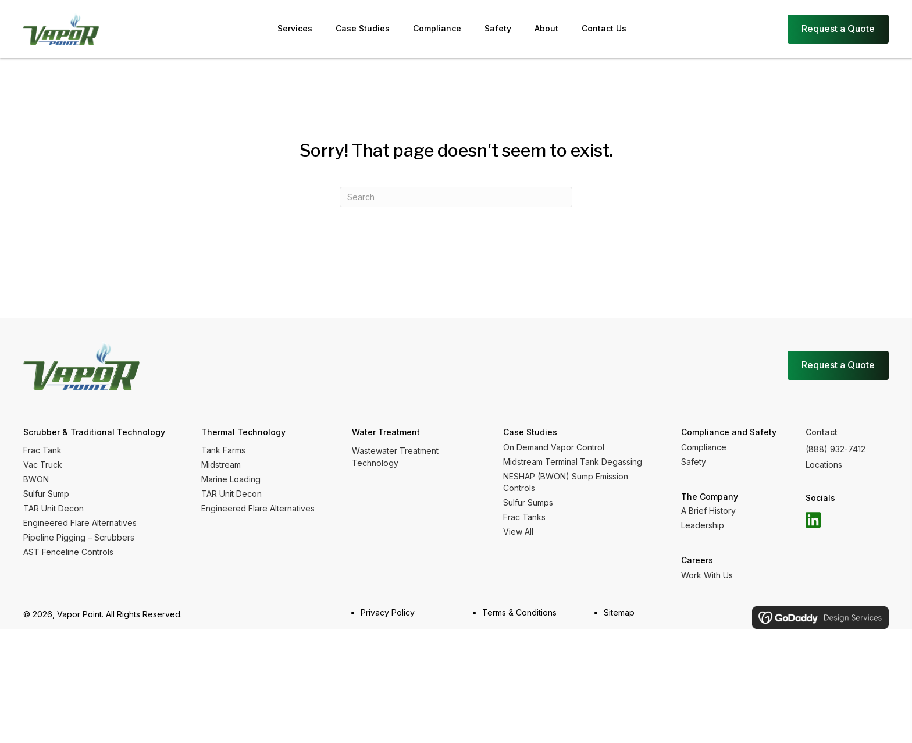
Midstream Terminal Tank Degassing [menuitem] (572, 462)
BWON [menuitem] (36, 479)
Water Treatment (386, 432)
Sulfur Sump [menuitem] (46, 494)
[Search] (456, 197)
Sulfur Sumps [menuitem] (528, 502)
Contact (822, 432)
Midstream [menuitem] (221, 465)
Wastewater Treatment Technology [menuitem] (395, 457)
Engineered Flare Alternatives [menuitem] (80, 523)
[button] (813, 520)
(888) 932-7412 (835, 449)
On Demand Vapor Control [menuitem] (553, 447)
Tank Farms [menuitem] (223, 450)
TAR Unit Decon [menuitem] (53, 508)
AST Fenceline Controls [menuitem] (68, 552)
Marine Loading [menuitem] (231, 479)
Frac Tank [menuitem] (42, 450)
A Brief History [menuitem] (708, 511)
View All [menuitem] (518, 531)
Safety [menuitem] (693, 462)
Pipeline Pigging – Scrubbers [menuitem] (78, 537)
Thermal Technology (243, 432)
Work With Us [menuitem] (707, 575)
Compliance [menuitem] (703, 447)
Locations (824, 465)
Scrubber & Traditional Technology (94, 432)
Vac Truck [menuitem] (42, 465)
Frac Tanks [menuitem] (524, 517)
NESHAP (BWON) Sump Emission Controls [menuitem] (565, 482)
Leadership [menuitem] (702, 525)
